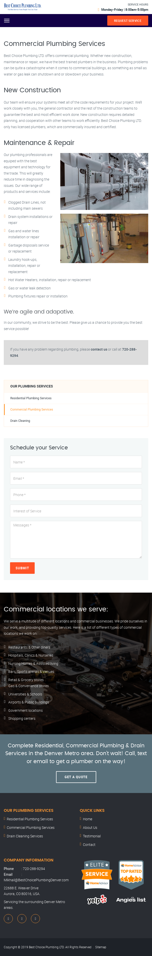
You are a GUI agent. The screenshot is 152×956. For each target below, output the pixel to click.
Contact (89, 844)
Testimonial (92, 836)
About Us (90, 827)
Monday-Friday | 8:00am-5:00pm (124, 9)
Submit (22, 568)
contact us (99, 349)
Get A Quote (76, 777)
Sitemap (100, 947)
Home (87, 819)
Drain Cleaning (20, 421)
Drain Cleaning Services (25, 836)
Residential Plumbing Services (31, 398)
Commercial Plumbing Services (31, 409)
